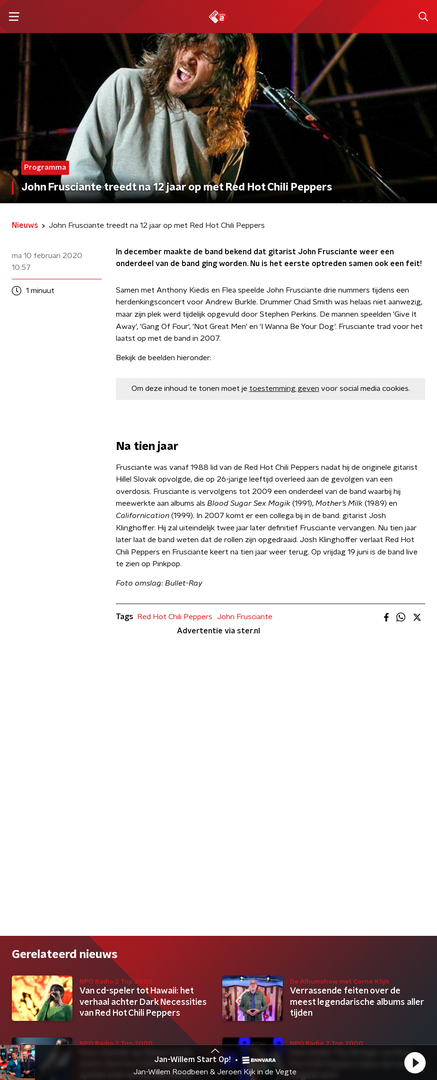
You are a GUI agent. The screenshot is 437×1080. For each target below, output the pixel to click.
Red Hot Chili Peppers (174, 617)
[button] (415, 1062)
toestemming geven (284, 388)
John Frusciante (244, 617)
